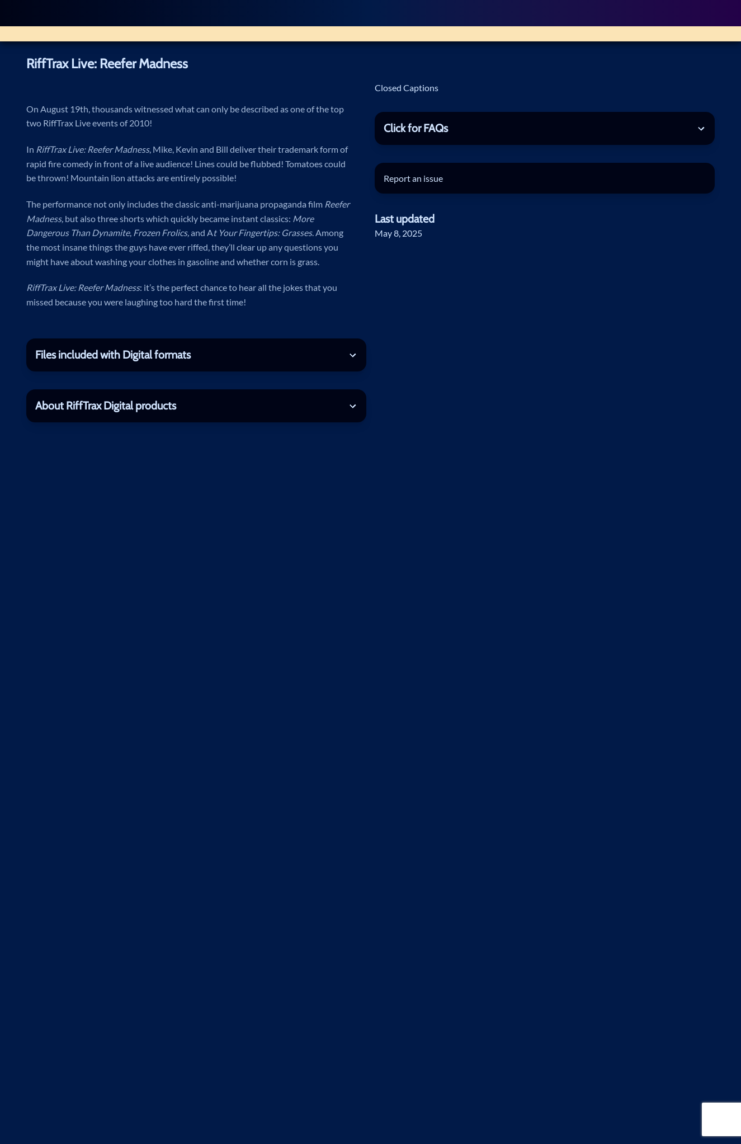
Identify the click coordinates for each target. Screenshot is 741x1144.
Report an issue (413, 178)
